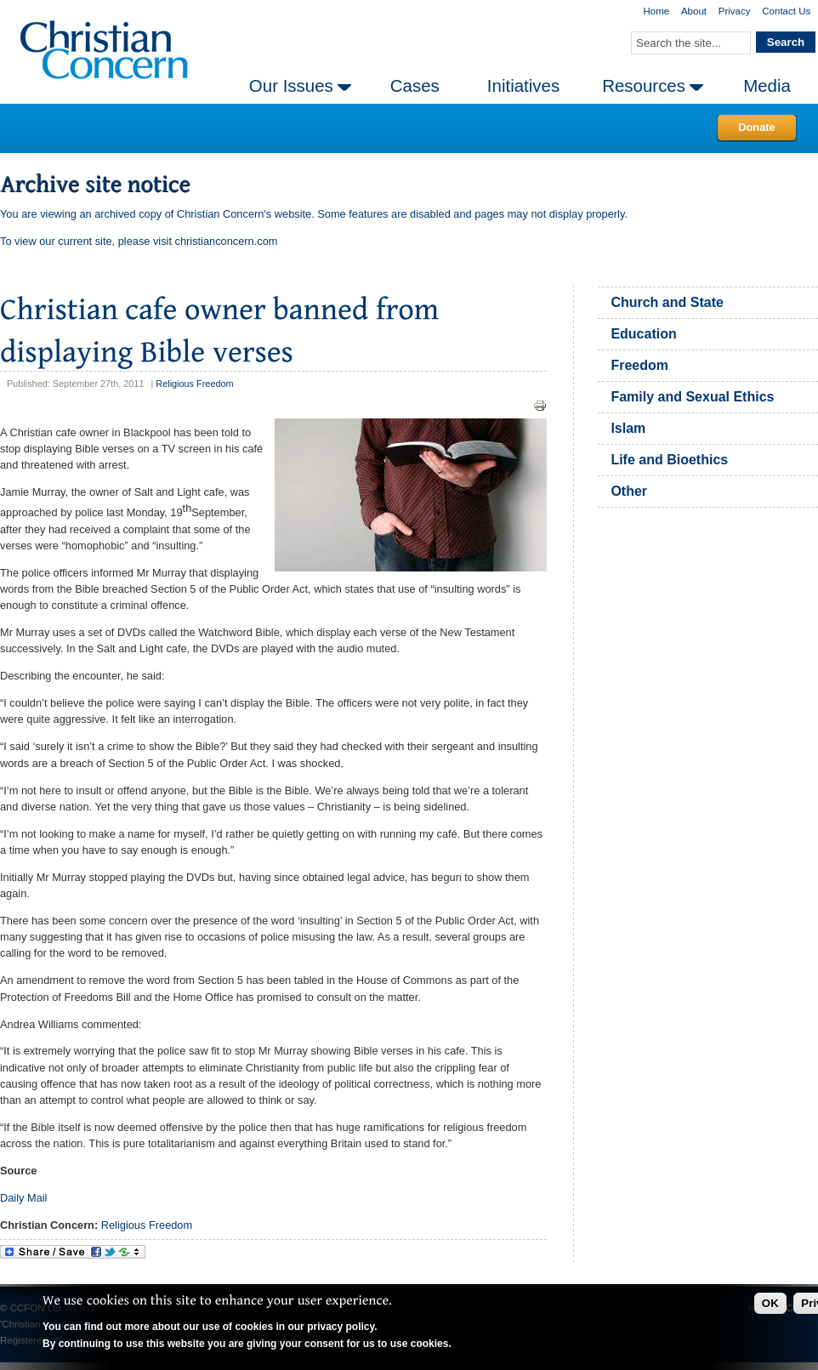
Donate (756, 127)
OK (770, 1303)
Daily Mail (23, 1197)
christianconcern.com (226, 241)
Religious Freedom (194, 383)
